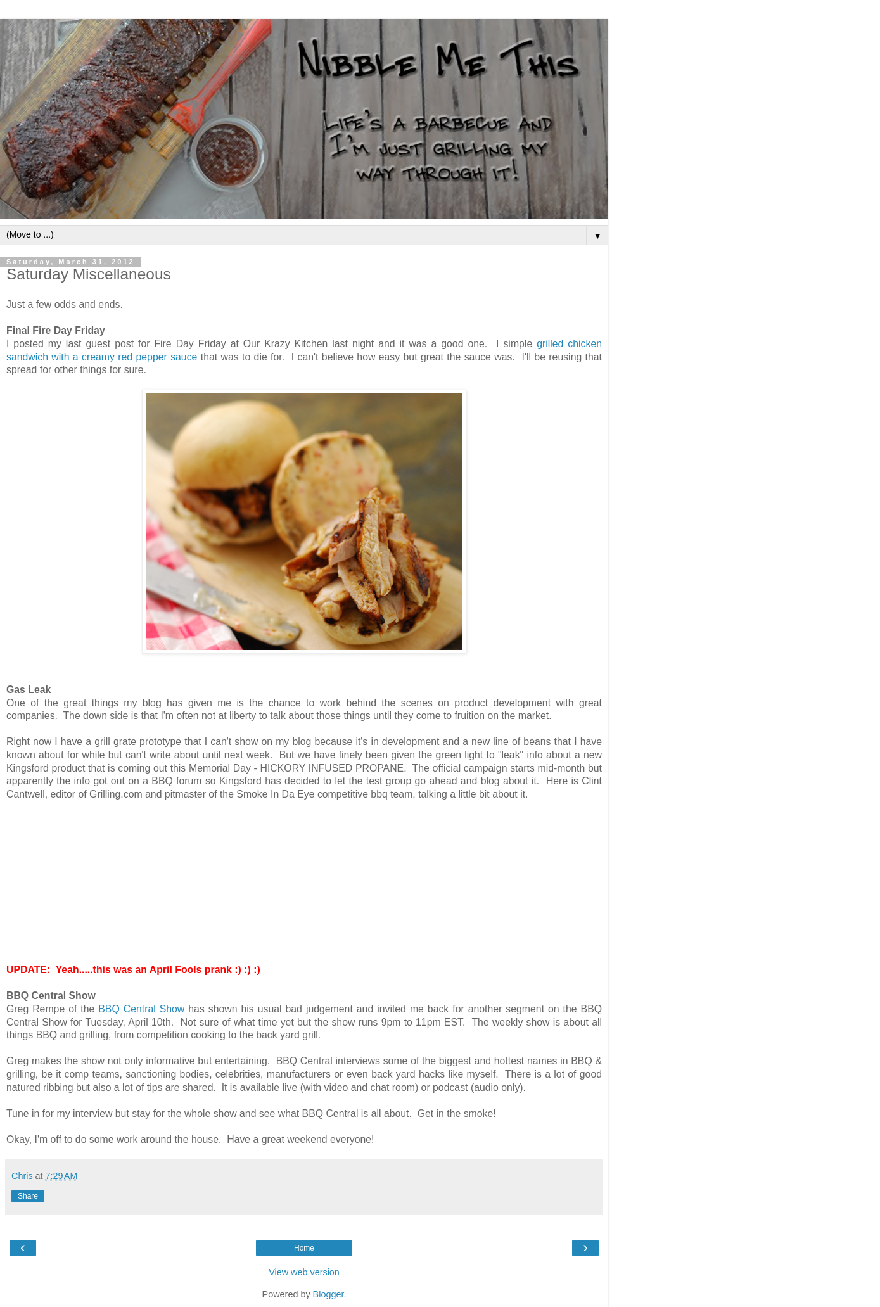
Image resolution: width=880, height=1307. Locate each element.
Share (28, 1196)
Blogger (328, 1294)
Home (304, 1248)
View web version (304, 1272)
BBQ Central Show (141, 1009)
